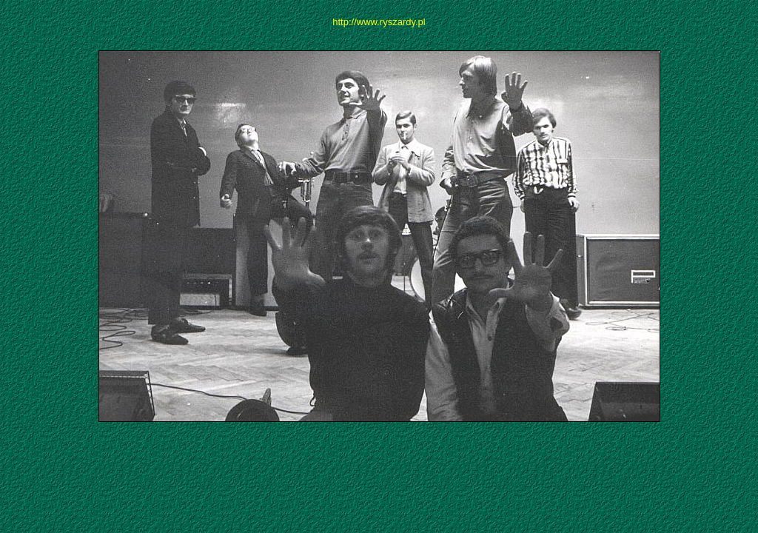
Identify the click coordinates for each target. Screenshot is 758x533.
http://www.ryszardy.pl (378, 21)
